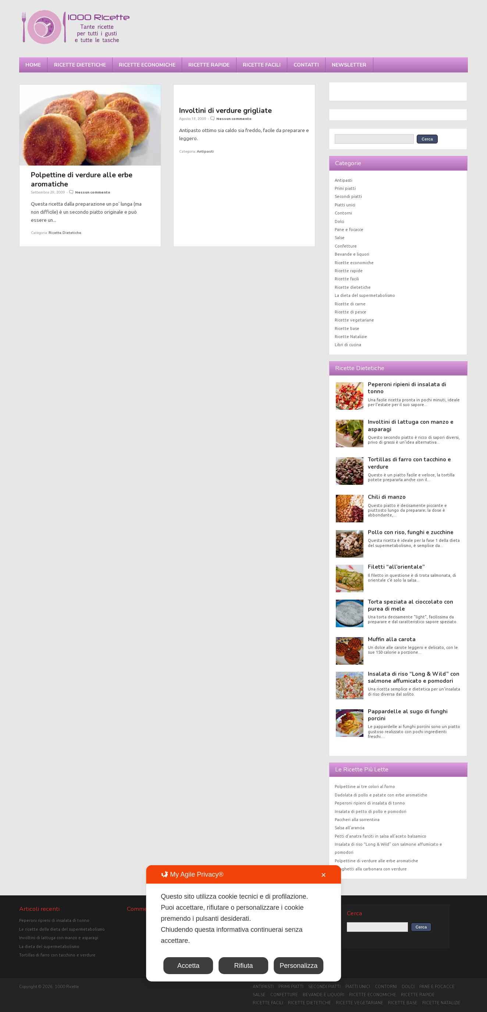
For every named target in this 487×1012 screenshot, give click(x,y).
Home (33, 64)
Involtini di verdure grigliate (225, 111)
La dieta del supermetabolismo (365, 295)
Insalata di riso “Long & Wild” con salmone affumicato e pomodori (413, 677)
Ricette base (347, 328)
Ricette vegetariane (354, 320)
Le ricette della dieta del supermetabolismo (62, 929)
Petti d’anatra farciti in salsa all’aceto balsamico (380, 836)
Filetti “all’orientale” (396, 567)
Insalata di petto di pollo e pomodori (370, 811)
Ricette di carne (350, 304)
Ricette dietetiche (80, 64)
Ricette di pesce (350, 312)
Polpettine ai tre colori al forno (365, 786)
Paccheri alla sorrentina (357, 819)
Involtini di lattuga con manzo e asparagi (411, 425)
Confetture (346, 246)
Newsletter (349, 64)
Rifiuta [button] (243, 965)
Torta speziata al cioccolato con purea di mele (410, 605)
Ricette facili (262, 64)
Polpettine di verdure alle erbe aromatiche (81, 179)
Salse (340, 237)
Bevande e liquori (352, 254)
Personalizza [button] (298, 965)
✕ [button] (323, 875)
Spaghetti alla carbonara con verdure (371, 869)
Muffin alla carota (392, 639)
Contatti (306, 64)
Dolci (339, 221)
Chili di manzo (387, 497)
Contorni (343, 213)
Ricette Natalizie (351, 336)
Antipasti (205, 151)
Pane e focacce (349, 229)
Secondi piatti (348, 196)
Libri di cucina (348, 344)
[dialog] (243, 923)
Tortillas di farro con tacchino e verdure (409, 463)
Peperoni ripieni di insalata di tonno (407, 388)
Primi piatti (345, 188)
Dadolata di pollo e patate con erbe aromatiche (381, 795)
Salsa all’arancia (350, 827)
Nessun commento (92, 192)
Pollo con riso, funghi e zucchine (411, 532)
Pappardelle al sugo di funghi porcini (408, 715)
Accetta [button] (188, 965)
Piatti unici (345, 205)
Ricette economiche (147, 64)
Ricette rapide (209, 64)
